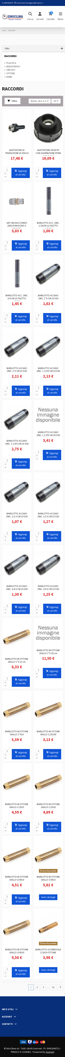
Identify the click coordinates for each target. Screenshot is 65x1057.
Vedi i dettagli (48, 897)
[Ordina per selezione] (40, 101)
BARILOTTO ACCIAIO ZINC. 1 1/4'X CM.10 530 (48, 370)
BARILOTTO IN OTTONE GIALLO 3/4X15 (48, 878)
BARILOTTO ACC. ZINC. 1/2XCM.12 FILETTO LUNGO (48, 225)
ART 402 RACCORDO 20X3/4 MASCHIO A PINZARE (17, 225)
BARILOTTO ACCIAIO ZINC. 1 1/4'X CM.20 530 (48, 434)
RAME (9, 76)
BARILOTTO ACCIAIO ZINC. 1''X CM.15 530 (17, 370)
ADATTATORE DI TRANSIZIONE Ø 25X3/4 (16, 151)
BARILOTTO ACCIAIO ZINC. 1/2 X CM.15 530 (48, 515)
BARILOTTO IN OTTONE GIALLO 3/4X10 (16, 878)
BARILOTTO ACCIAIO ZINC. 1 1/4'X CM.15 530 (16, 442)
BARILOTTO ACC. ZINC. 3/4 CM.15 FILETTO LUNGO (17, 298)
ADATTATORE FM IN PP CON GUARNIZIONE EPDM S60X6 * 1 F (48, 153)
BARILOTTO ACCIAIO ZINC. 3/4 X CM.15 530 (48, 587)
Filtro (12, 100)
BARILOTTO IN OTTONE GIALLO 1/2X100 (48, 733)
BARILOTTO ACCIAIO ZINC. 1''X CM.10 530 (48, 297)
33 (53, 987)
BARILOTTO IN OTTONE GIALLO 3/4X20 (16, 951)
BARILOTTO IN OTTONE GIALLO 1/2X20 (48, 806)
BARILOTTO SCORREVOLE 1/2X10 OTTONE (48, 951)
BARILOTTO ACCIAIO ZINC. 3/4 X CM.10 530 (17, 587)
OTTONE (10, 73)
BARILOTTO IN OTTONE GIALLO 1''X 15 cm (16, 660)
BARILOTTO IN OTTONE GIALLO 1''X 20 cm (48, 652)
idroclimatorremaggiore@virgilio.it (29, 3)
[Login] (40, 16)
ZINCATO (10, 69)
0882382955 (8, 3)
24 (55, 100)
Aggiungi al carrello (20, 172)
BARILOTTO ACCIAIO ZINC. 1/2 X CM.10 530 (17, 515)
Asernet (50, 1052)
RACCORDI (10, 56)
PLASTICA (11, 63)
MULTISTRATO (13, 66)
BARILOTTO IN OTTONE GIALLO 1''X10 (16, 733)
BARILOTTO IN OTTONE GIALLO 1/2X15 (16, 806)
